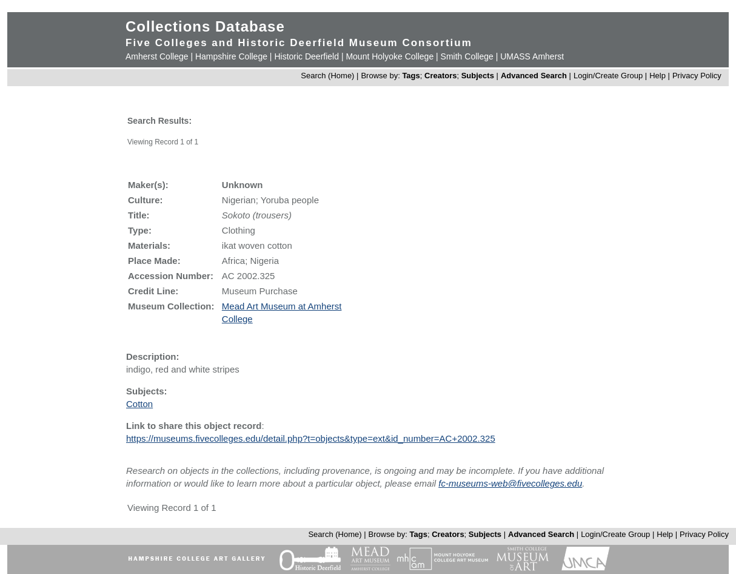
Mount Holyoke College (389, 56)
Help (657, 75)
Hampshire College (231, 56)
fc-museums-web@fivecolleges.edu (510, 483)
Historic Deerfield (306, 56)
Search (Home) (327, 75)
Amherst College (157, 56)
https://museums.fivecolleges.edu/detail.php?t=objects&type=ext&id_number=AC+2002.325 (310, 438)
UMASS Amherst (532, 56)
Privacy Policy (696, 75)
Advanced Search (534, 75)
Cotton (139, 404)
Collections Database (205, 26)
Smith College (467, 56)
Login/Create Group (609, 75)
